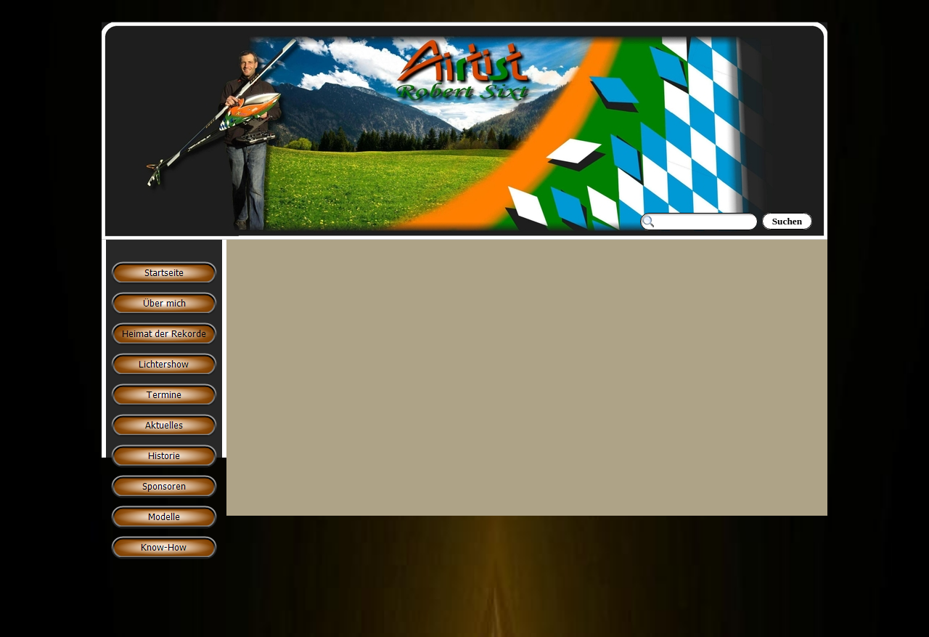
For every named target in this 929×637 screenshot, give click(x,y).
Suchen (787, 221)
